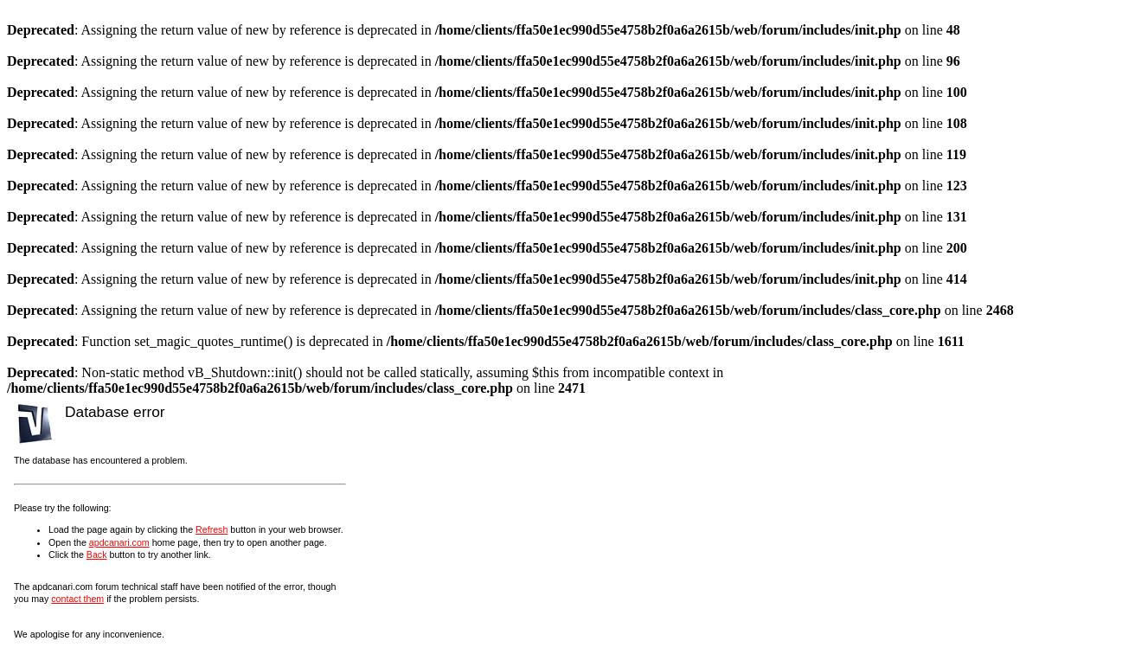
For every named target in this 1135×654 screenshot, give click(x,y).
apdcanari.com (119, 542)
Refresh (212, 529)
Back (97, 554)
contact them (77, 598)
